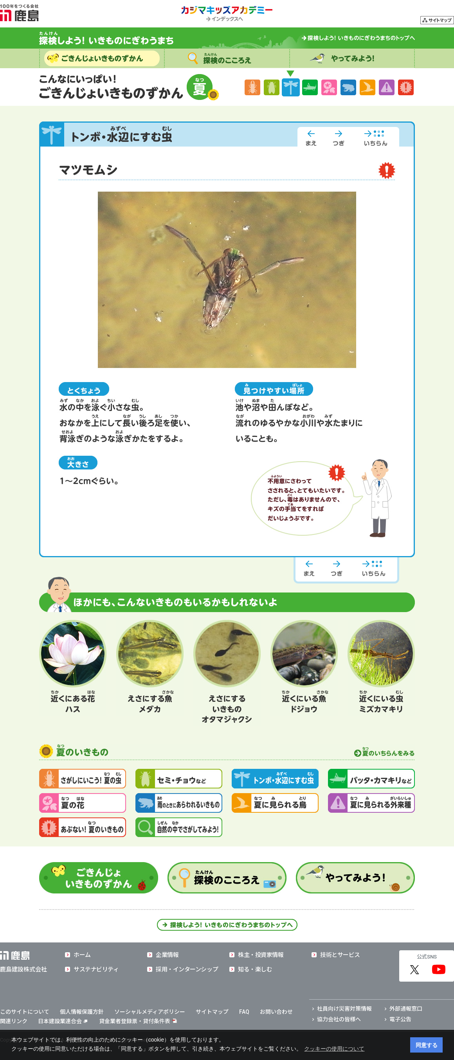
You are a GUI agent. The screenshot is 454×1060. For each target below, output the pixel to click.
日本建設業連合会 (62, 1021)
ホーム (82, 955)
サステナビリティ (96, 969)
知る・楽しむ (255, 969)
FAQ (244, 1012)
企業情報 (167, 955)
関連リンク (13, 1021)
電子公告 (400, 1019)
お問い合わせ (276, 1012)
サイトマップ (212, 1012)
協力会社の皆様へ (339, 1019)
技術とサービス (340, 955)
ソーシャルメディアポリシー (149, 1012)
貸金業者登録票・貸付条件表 (134, 1021)
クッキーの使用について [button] (334, 1049)
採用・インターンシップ (187, 969)
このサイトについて (24, 1012)
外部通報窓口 (405, 1009)
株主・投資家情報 (260, 955)
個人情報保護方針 (82, 1012)
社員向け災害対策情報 (344, 1009)
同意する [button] (427, 1045)
